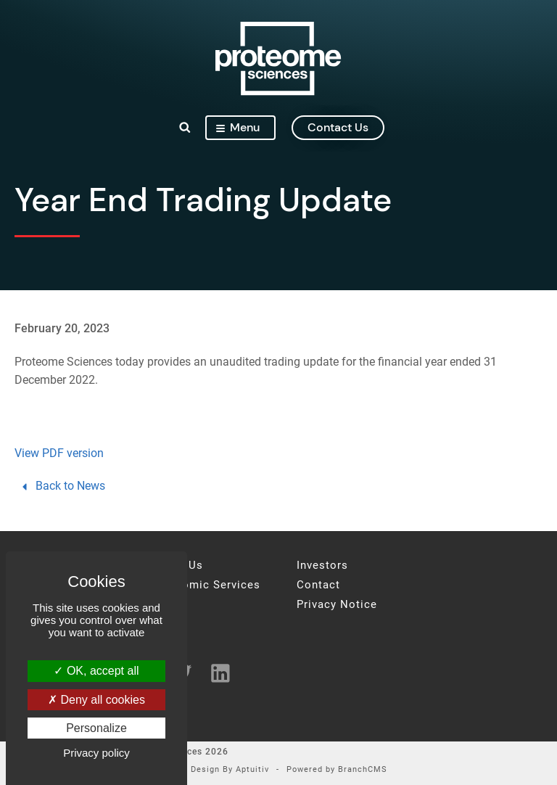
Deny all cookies (96, 700)
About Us (177, 565)
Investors (322, 565)
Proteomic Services (206, 585)
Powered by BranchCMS (336, 770)
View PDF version (59, 453)
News (167, 604)
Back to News (61, 486)
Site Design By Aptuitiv (219, 770)
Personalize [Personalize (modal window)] (96, 728)
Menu (238, 127)
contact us (338, 127)
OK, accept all (96, 671)
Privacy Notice (337, 604)
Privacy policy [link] (96, 753)
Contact (318, 585)
